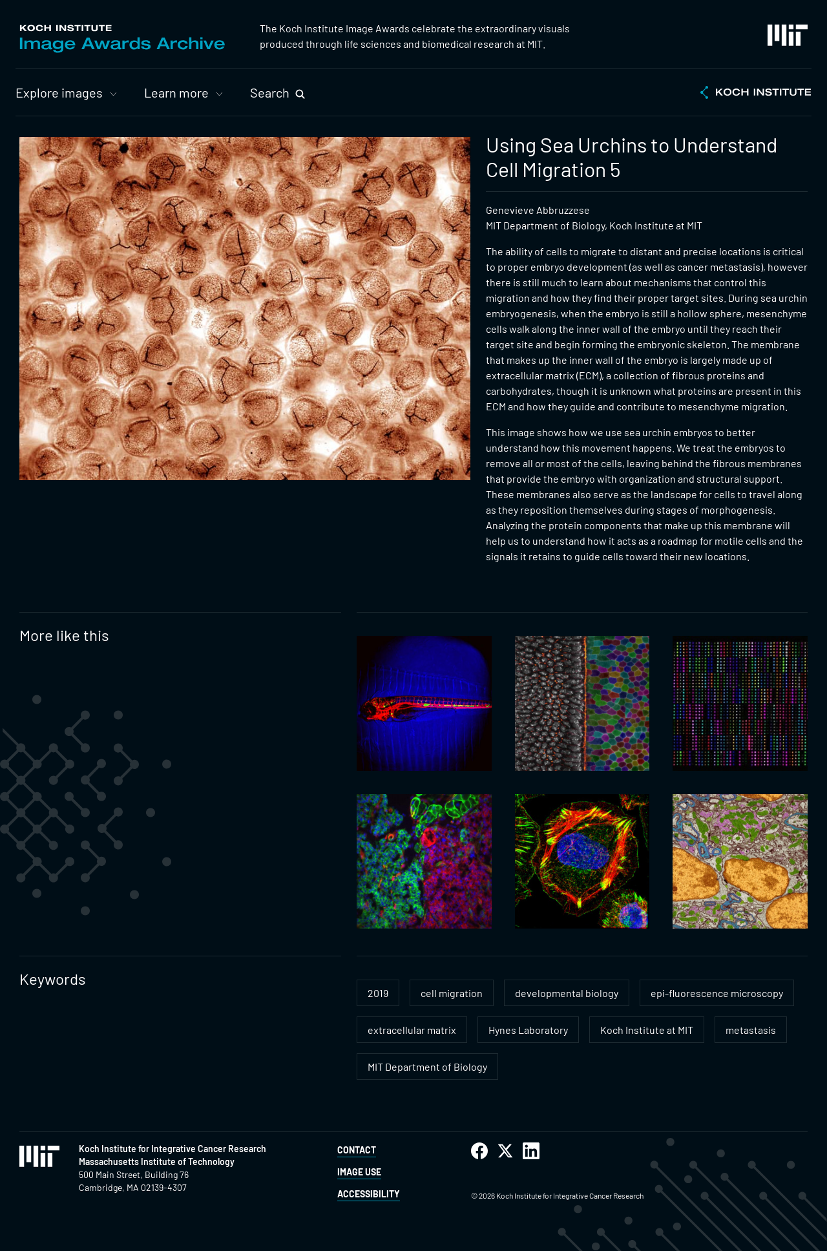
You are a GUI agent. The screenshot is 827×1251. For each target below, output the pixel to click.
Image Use (359, 1171)
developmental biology (566, 993)
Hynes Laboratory (528, 1030)
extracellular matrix (412, 1030)
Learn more (176, 92)
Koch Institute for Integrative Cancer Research (172, 1148)
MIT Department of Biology (427, 1066)
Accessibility (368, 1193)
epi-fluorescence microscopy (717, 993)
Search (269, 92)
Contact (356, 1149)
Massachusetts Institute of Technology (157, 1161)
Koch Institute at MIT (646, 1030)
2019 (378, 993)
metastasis (751, 1030)
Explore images (59, 92)
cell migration (452, 993)
